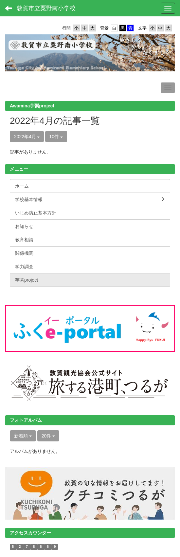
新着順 (23, 435)
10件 (56, 136)
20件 (48, 435)
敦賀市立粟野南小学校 (46, 8)
